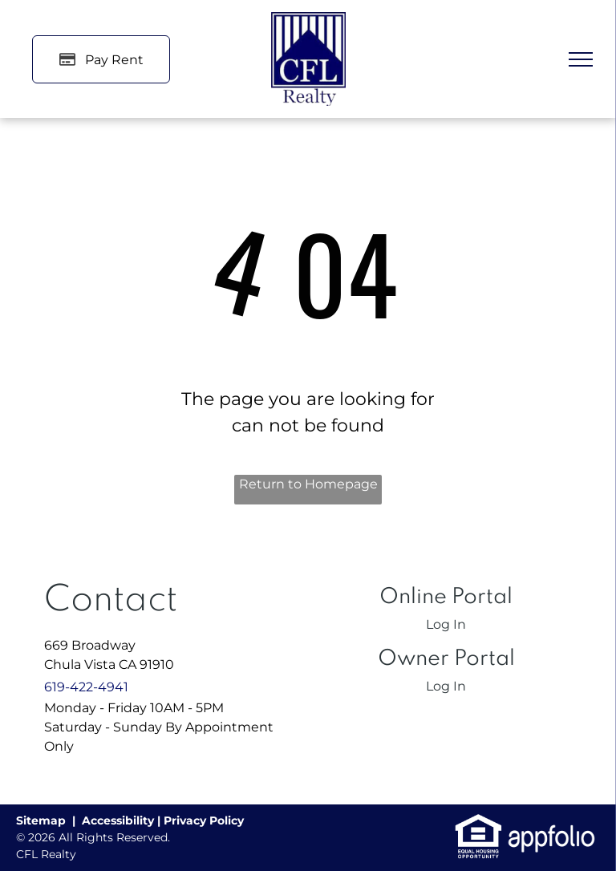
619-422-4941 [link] (86, 687)
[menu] (581, 59)
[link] (478, 821)
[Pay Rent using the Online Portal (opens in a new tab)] (101, 59)
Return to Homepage (308, 484)
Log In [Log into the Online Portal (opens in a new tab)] (446, 624)
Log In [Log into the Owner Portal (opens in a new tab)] (446, 686)
